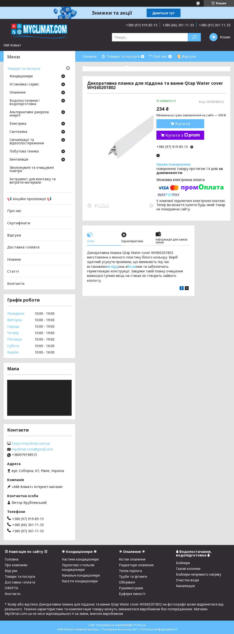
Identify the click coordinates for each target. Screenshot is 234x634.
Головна (89, 56)
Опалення (18, 93)
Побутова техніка (24, 151)
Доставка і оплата (23, 247)
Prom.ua (140, 625)
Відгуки (14, 234)
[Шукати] (194, 37)
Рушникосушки (131, 588)
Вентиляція (19, 160)
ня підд (112, 266)
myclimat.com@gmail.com (32, 449)
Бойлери (183, 563)
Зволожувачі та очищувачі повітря (32, 169)
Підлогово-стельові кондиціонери (78, 567)
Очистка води (187, 580)
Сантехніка (18, 132)
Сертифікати (18, 222)
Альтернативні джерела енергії (29, 114)
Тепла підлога (130, 570)
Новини (14, 259)
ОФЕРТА (11, 588)
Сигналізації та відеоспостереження (27, 141)
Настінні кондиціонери (80, 559)
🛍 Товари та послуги (120, 56)
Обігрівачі (127, 582)
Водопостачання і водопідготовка (24, 102)
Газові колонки (188, 568)
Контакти (15, 283)
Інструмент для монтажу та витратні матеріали (33, 181)
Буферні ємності (132, 593)
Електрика (18, 124)
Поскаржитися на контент (120, 629)
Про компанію (16, 565)
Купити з (182, 135)
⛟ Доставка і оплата (101, 67)
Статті (13, 271)
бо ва (131, 266)
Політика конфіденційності (159, 629)
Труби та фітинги (133, 576)
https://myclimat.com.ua (31, 443)
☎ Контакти (136, 67)
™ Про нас (158, 56)
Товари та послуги (23, 68)
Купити (182, 123)
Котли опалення (132, 559)
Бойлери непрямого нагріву (198, 574)
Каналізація (185, 586)
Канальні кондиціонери (81, 575)
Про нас (14, 210)
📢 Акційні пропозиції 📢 (29, 198)
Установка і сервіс (24, 84)
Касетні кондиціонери (80, 581)
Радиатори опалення (136, 565)
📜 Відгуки (186, 56)
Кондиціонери (21, 76)
